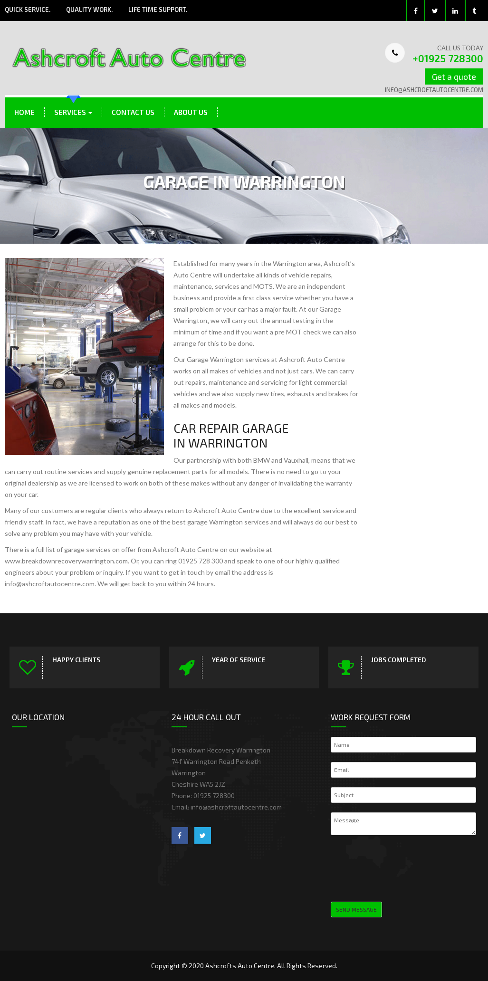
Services (73, 112)
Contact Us (133, 112)
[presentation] (403, 866)
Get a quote (454, 76)
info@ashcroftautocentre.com (434, 90)
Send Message (356, 909)
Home (24, 112)
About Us (191, 112)
